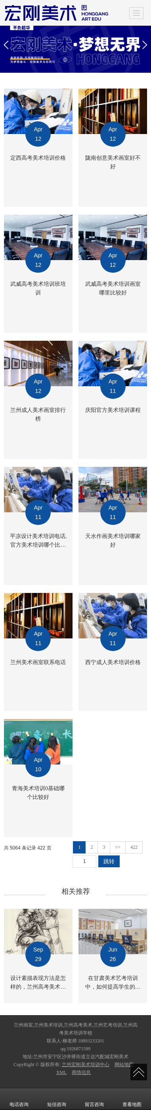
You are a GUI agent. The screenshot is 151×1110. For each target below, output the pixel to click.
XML (61, 1072)
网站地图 (124, 1064)
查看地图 (131, 1099)
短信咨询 (56, 1099)
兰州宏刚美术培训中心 (85, 1064)
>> (117, 847)
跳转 (109, 861)
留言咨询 (94, 1099)
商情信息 (81, 1072)
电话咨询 (19, 1099)
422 (134, 847)
